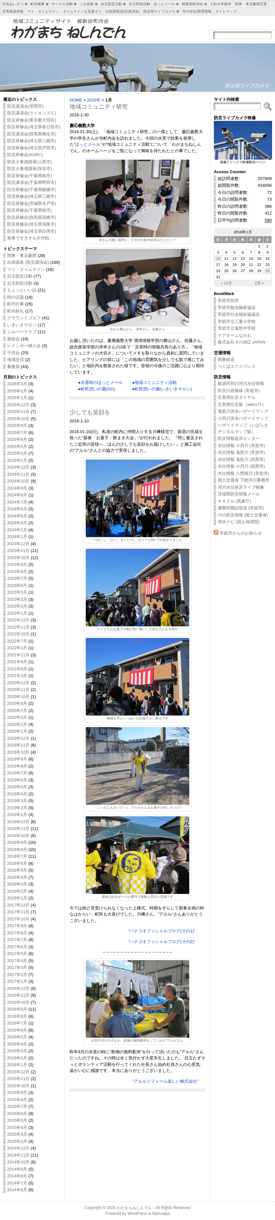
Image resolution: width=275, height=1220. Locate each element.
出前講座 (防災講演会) (28, 262)
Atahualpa (161, 1213)
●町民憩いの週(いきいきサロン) (162, 389)
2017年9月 (17, 925)
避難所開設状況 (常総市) (241, 507)
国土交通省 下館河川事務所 (244, 480)
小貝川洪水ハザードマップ (243, 418)
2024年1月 (17, 536)
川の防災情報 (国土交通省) (243, 515)
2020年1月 (17, 731)
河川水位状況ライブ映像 (241, 487)
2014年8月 (17, 1175)
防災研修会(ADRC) (25, 154)
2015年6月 (17, 1113)
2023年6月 (17, 585)
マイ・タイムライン (26, 269)
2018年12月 (18, 821)
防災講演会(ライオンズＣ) (31, 113)
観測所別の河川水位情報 (241, 383)
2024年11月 (18, 474)
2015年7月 (17, 1106)
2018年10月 (18, 835)
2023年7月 (17, 578)
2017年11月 (18, 911)
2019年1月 (17, 814)
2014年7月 (17, 1183)
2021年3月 (17, 675)
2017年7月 (17, 939)
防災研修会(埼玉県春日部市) (33, 126)
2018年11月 (18, 828)
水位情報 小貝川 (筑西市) (241, 466)
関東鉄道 (226, 359)
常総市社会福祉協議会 (239, 314)
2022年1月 (17, 647)
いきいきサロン (22, 325)
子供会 (13, 352)
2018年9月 (17, 842)
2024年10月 (18, 481)
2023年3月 (17, 599)
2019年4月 (17, 793)
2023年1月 (17, 613)
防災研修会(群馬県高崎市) (31, 217)
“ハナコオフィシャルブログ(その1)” (161, 930)
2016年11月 (18, 995)
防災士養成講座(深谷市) (29, 168)
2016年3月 (17, 1050)
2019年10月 (18, 752)
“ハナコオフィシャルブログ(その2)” (161, 941)
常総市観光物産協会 (237, 307)
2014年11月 (18, 1155)
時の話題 (15, 297)
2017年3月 (17, 967)
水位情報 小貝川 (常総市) (241, 445)
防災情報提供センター (239, 438)
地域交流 (15, 359)
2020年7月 (17, 710)
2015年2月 (17, 1141)
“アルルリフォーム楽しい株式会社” (166, 1081)
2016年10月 (18, 1002)
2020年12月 (18, 682)
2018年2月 (17, 891)
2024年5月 (17, 516)
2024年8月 (17, 495)
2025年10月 (18, 418)
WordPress (137, 1213)
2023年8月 (17, 571)
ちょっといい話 (22, 290)
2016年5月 (17, 1036)
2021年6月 (17, 668)
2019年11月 (18, 745)
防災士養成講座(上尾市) (29, 161)
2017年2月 (17, 974)
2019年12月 (18, 738)
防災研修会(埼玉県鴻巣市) (31, 224)
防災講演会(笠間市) (25, 106)
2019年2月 (17, 807)
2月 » (259, 283)
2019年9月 (17, 759)
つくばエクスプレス (237, 366)
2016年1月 (17, 1064)
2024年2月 (17, 529)
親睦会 (13, 338)
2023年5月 (17, 592)
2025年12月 (18, 404)
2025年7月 (17, 432)
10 (218, 258)
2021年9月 (17, 661)
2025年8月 (17, 425)
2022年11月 (18, 627)
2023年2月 (17, 606)
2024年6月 (17, 508)
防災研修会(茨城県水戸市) (31, 203)
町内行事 (15, 304)
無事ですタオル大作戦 (28, 238)
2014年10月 (18, 1162)
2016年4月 (17, 1044)
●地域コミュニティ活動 (154, 382)
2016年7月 (17, 1023)
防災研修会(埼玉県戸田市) (31, 147)
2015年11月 (18, 1078)
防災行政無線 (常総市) (238, 390)
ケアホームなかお (234, 335)
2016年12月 (18, 988)
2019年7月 (17, 772)
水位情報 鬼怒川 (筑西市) (241, 459)
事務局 (13, 366)
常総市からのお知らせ (241, 533)
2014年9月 (17, 1169)
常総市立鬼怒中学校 (237, 328)
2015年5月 (17, 1120)
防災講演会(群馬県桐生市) (31, 134)
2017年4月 (17, 960)
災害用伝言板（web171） (242, 404)
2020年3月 (17, 717)
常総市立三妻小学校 (237, 321)
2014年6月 (17, 1189)
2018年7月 (17, 856)
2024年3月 (17, 522)
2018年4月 (17, 877)
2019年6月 (17, 780)
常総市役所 (228, 300)
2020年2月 (17, 724)
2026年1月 (17, 397)
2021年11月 (18, 654)
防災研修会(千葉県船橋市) (31, 189)
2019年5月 (17, 786)
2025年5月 (17, 446)
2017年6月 (17, 946)
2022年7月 (17, 641)
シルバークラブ (22, 331)
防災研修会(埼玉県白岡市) (31, 231)
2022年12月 (18, 620)
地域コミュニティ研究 (99, 106)
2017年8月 (17, 932)
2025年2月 (17, 453)
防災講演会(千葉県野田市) (31, 182)
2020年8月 (17, 703)
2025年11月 (18, 411)
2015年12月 (18, 1071)
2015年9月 (17, 1092)
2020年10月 (18, 696)
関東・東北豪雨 (22, 255)
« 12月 (226, 283)
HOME (76, 100)
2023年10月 (18, 557)
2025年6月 (17, 439)
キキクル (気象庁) (234, 501)
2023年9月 (17, 564)
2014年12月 (18, 1148)
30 (267, 271)
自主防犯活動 (19, 283)
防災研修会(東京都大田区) (31, 120)
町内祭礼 (15, 311)
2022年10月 (18, 633)
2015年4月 (17, 1127)
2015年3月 (17, 1134)
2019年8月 (17, 766)
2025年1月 (17, 460)
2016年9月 (17, 1009)
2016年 (94, 100)
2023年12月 (18, 543)
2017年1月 (17, 981)
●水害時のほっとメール (100, 382)
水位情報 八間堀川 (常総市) (243, 473)
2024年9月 (17, 488)
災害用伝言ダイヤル (237, 397)
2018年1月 (17, 898)
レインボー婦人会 (24, 345)
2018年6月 (17, 863)
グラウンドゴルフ (24, 317)
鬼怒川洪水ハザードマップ (243, 411)
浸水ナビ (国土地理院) (238, 521)
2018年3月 (17, 884)
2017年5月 (17, 953)
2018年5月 (17, 870)
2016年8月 (17, 1016)
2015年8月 (17, 1099)
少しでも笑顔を (90, 412)
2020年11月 (18, 689)
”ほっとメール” (88, 144)
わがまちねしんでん (134, 1207)
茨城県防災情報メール (239, 494)
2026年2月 (17, 390)
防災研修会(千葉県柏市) (29, 175)
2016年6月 (17, 1030)
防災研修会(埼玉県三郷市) (31, 140)
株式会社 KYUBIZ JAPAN (241, 342)
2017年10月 (18, 919)
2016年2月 (17, 1058)
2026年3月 (17, 383)
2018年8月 (17, 849)
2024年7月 (17, 502)
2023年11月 (18, 550)
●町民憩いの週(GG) (96, 389)
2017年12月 (18, 905)
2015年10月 (18, 1085)
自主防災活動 (19, 276)
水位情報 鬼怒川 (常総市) (241, 452)
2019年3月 (17, 800)
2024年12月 (18, 467)
